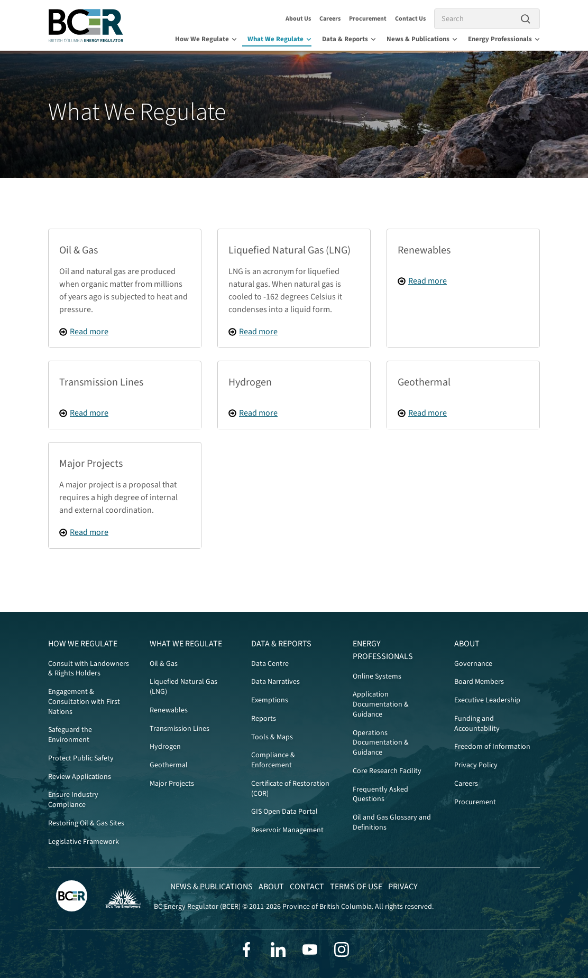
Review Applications (79, 777)
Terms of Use (356, 886)
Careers (330, 18)
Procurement (368, 18)
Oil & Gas (164, 664)
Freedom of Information (492, 746)
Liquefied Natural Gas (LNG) (183, 686)
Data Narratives (275, 681)
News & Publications (422, 39)
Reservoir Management (287, 830)
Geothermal (169, 765)
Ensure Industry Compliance (73, 799)
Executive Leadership (487, 700)
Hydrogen (165, 746)
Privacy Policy (476, 765)
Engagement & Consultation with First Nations (84, 702)
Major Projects (172, 783)
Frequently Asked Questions (380, 794)
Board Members (479, 681)
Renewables (169, 710)
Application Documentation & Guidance (381, 704)
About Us (298, 18)
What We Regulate (279, 39)
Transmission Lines (179, 728)
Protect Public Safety (81, 758)
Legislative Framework (83, 841)
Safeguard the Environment (70, 735)
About (467, 644)
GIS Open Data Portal (284, 811)
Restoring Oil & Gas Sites (86, 823)
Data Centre (270, 664)
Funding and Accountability (477, 723)
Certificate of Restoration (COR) (290, 788)
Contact (307, 886)
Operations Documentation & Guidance (381, 743)
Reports (263, 718)
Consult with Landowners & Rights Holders (88, 669)
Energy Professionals (504, 39)
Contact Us (410, 18)
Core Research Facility (387, 771)
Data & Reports (349, 39)
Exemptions (269, 700)
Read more (89, 331)
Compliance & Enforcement (273, 760)
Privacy (403, 886)
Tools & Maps (272, 737)
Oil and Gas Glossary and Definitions (392, 822)
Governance (473, 664)
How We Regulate (206, 39)
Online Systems (377, 676)
